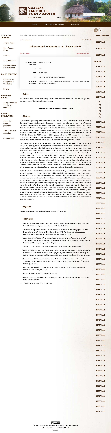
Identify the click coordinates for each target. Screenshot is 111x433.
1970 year (100, 350)
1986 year (100, 274)
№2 (99, 105)
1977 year (100, 315)
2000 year (100, 203)
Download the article (82, 53)
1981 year (100, 295)
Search (104, 14)
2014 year (100, 132)
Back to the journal (27, 40)
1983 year (100, 289)
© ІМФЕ (55, 430)
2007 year (100, 168)
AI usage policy (9, 138)
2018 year (100, 92)
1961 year (100, 396)
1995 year (100, 229)
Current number (101, 35)
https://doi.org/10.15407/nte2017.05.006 (52, 77)
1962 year (100, 391)
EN (100, 30)
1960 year (100, 401)
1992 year (100, 244)
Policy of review (9, 74)
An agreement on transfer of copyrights (10, 105)
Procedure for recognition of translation (8, 81)
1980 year (100, 300)
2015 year (100, 127)
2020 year (100, 82)
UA (96, 30)
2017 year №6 (85, 39)
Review (6, 89)
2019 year (100, 87)
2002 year (100, 193)
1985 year (100, 279)
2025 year (100, 48)
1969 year (100, 355)
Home (34, 24)
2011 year (100, 147)
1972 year (100, 340)
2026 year (100, 42)
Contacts (75, 24)
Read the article (24, 53)
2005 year (100, 178)
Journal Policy (8, 43)
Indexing (6, 55)
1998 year (100, 213)
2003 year (100, 188)
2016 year (100, 122)
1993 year (100, 239)
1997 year (100, 218)
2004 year (100, 183)
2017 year (100, 97)
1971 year (100, 345)
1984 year (100, 284)
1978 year (100, 310)
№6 (99, 117)
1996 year (100, 223)
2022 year (100, 72)
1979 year (100, 305)
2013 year (100, 137)
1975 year (100, 325)
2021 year (100, 77)
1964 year (100, 381)
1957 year (100, 411)
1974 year (100, 330)
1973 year (100, 335)
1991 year (100, 249)
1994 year (100, 234)
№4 (99, 111)
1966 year (100, 371)
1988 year (100, 264)
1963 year (100, 386)
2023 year (100, 66)
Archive (97, 61)
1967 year (100, 366)
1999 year (100, 208)
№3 (99, 108)
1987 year (100, 269)
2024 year (100, 55)
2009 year (100, 157)
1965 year (100, 376)
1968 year (100, 361)
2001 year (100, 198)
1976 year (100, 320)
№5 (99, 114)
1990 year (100, 254)
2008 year (100, 163)
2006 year (100, 173)
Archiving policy (9, 60)
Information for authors (54, 24)
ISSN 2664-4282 (61, 18)
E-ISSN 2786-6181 (72, 18)
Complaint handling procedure (7, 123)
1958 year (100, 406)
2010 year (100, 152)
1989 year (100, 259)
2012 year (100, 142)
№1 (99, 102)
